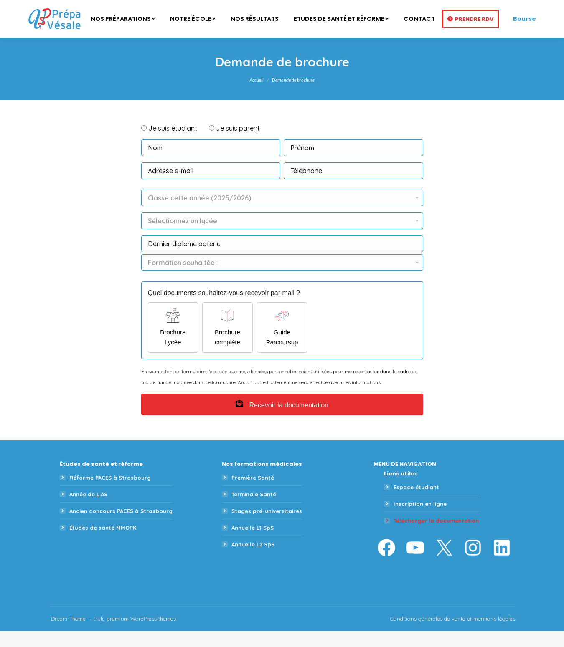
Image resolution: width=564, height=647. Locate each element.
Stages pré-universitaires (266, 526)
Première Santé (252, 493)
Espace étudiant (416, 503)
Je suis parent (238, 144)
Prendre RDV (474, 35)
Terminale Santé (253, 510)
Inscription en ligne (420, 519)
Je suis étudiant (172, 144)
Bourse (524, 34)
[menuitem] (123, 34)
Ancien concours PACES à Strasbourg (121, 526)
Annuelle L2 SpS (252, 560)
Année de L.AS (88, 510)
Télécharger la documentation (436, 536)
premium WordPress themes (141, 634)
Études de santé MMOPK (102, 543)
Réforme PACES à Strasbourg (110, 493)
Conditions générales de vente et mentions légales (452, 634)
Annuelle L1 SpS (252, 543)
